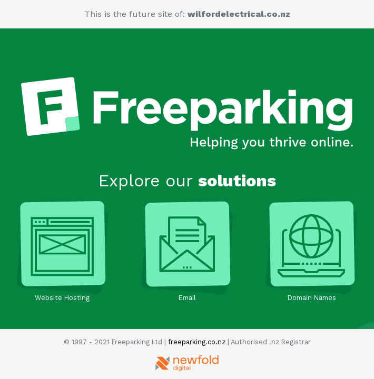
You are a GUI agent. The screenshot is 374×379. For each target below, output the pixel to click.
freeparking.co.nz (196, 342)
